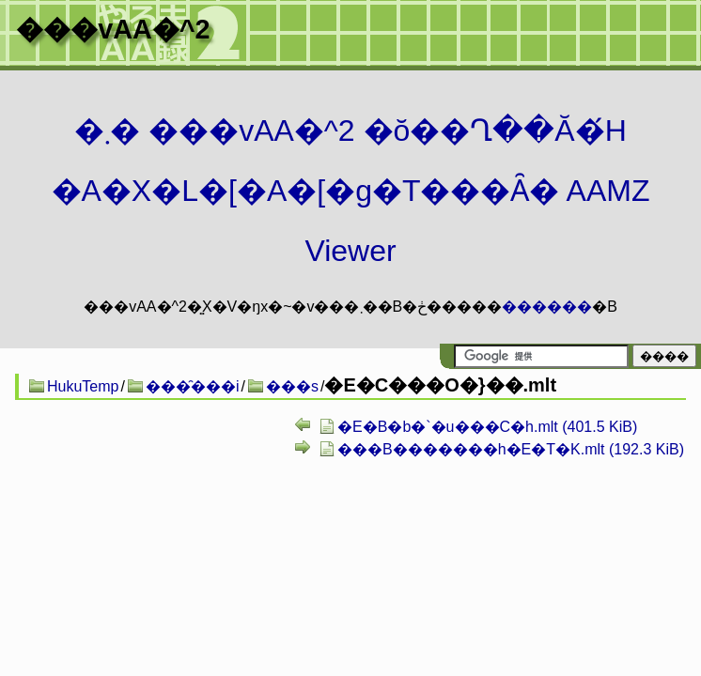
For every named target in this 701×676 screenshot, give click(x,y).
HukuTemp (82, 386)
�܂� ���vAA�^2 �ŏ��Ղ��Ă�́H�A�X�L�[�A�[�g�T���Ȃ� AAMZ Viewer (351, 191)
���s (292, 386)
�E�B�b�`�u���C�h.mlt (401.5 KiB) (487, 427)
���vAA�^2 (113, 29)
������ (547, 307)
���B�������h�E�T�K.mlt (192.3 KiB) (510, 449)
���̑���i (193, 386)
